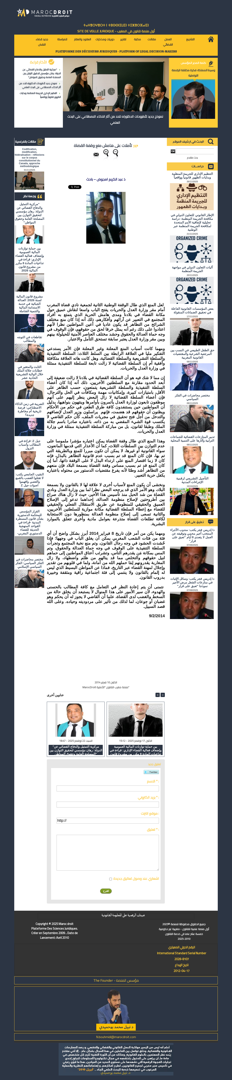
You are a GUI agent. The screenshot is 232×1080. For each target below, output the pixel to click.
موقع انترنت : (150, 813)
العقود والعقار (82, 39)
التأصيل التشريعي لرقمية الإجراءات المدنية (192, 480)
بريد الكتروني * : (148, 797)
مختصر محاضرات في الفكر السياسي (192, 397)
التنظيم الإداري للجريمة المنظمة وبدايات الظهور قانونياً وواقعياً (40, 95)
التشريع (190, 39)
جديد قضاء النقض (42, 42)
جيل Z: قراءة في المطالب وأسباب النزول (29, 444)
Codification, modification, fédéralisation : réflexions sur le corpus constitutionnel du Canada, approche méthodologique (29, 158)
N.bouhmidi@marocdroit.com (116, 1037)
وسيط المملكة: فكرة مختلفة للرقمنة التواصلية (193, 73)
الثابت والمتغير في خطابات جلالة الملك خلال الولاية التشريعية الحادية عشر (29, 372)
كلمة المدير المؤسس (193, 63)
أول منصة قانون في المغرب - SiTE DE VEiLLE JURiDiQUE (116, 31)
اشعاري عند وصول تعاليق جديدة (136, 878)
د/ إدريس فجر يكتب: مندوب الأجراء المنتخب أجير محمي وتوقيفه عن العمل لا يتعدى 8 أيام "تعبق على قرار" (192, 535)
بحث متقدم (192, 157)
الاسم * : (153, 781)
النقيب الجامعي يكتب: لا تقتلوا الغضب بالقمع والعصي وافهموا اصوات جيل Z (29, 480)
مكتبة (137, 39)
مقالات (152, 39)
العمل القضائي (168, 42)
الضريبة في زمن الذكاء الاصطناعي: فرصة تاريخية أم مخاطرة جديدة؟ (29, 409)
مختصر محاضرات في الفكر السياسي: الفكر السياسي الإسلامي (29, 563)
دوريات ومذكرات (104, 39)
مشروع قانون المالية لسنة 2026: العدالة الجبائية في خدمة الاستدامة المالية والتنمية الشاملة (29, 304)
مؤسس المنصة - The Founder (116, 980)
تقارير (123, 39)
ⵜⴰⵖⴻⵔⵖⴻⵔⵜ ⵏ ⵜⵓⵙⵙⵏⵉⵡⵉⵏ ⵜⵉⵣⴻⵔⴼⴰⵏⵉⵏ (116, 25)
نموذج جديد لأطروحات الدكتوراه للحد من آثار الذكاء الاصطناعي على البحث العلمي (40, 85)
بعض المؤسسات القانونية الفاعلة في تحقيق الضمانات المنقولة (192, 310)
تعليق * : (153, 829)
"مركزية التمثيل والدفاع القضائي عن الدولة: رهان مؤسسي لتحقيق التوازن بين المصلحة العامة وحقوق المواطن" (42, 73)
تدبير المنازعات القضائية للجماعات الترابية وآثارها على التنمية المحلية (192, 438)
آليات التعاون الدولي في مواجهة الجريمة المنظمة (192, 269)
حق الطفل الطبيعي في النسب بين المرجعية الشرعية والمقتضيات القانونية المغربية (192, 353)
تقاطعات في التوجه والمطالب (29, 338)
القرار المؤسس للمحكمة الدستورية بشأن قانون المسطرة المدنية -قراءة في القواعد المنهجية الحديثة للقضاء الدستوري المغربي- (29, 522)
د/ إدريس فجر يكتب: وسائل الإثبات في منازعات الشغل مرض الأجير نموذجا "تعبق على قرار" (192, 582)
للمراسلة (62, 39)
